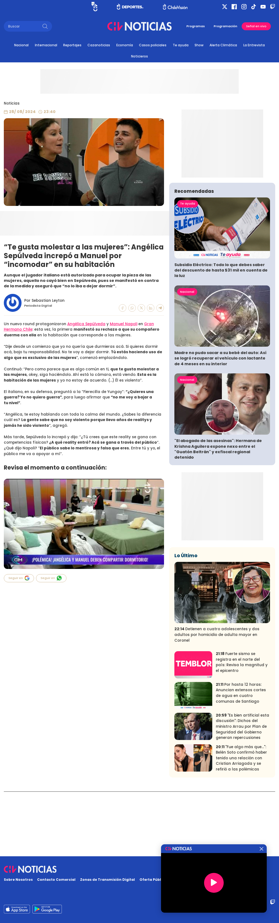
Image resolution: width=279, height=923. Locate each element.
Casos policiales (152, 45)
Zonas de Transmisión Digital (107, 879)
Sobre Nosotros (18, 879)
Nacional (21, 45)
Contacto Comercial (56, 879)
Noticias (12, 103)
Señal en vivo (256, 26)
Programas (195, 26)
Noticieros (139, 56)
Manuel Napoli (123, 324)
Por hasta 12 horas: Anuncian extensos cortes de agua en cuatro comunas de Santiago (241, 758)
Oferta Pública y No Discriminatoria (173, 879)
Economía (124, 45)
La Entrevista (254, 45)
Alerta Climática (223, 45)
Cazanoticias (98, 45)
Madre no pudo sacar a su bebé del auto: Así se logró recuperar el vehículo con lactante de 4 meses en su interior (220, 423)
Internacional (46, 45)
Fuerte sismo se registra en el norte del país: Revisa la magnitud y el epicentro (242, 727)
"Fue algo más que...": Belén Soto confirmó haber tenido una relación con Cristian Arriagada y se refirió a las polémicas (241, 822)
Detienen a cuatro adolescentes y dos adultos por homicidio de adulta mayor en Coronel (216, 699)
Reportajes (72, 45)
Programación (225, 26)
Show (199, 45)
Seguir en (19, 578)
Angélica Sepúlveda (86, 324)
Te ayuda (181, 45)
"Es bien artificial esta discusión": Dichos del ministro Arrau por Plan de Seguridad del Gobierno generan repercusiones (242, 791)
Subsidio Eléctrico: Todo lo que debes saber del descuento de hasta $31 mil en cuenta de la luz (221, 335)
